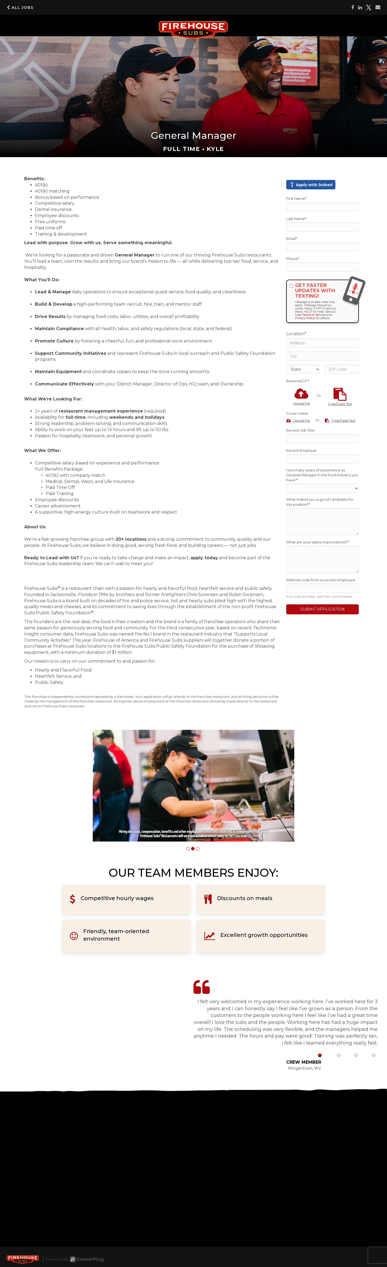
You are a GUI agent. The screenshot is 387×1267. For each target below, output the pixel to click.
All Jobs (20, 7)
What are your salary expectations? (317, 542)
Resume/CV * (297, 381)
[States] (303, 369)
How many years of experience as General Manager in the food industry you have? (322, 475)
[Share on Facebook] (352, 7)
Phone (292, 259)
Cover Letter (297, 413)
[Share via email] (377, 7)
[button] (188, 848)
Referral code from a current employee (320, 580)
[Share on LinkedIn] (360, 7)
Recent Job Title (300, 430)
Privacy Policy (305, 318)
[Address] (322, 343)
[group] (193, 786)
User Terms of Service (310, 315)
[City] (322, 356)
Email (291, 238)
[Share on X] (368, 7)
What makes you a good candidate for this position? (319, 502)
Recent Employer (301, 450)
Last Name (296, 218)
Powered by (74, 1259)
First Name (296, 198)
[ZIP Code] (342, 369)
